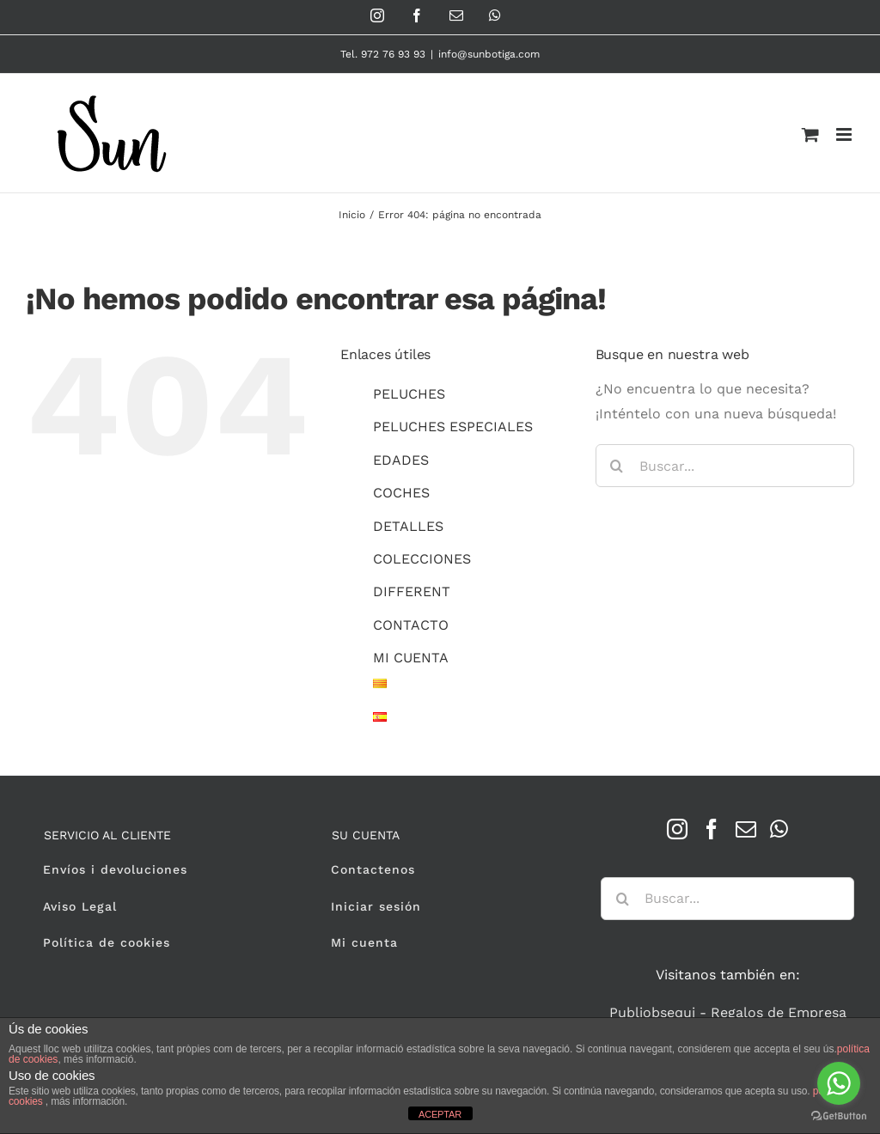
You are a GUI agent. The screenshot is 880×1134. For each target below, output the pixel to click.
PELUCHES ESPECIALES (453, 426)
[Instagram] (677, 829)
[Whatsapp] (779, 829)
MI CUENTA (411, 657)
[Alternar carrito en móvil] (810, 134)
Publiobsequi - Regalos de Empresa (727, 1012)
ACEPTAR (440, 1114)
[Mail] (746, 829)
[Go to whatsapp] (838, 1083)
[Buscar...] (725, 465)
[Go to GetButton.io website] (838, 1116)
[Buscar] (617, 465)
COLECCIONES (422, 559)
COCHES (401, 493)
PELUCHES (409, 394)
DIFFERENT (411, 591)
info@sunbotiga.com (489, 54)
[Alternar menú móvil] (845, 134)
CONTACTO (411, 625)
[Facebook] (711, 829)
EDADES (401, 460)
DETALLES (408, 526)
